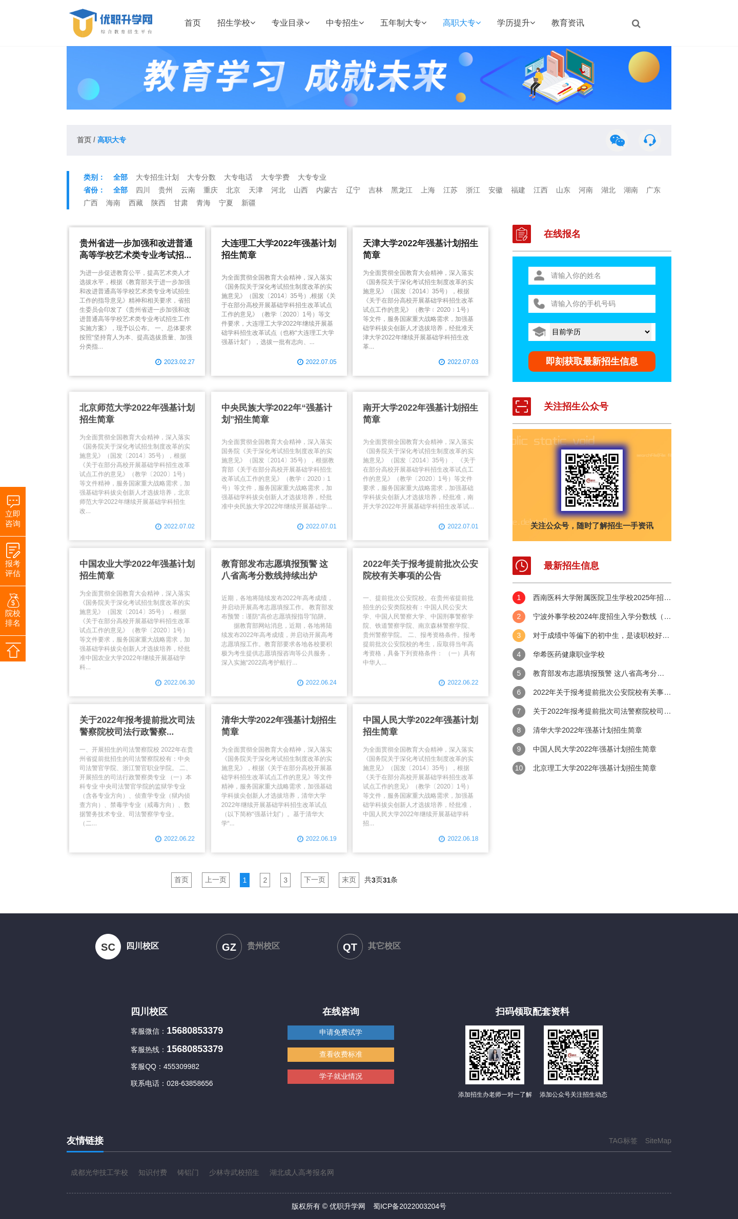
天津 (256, 190)
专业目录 (291, 22)
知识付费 (152, 1172)
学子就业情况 (340, 1076)
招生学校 (236, 22)
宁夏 (226, 203)
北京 (233, 190)
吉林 (375, 190)
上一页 (216, 879)
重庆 (210, 190)
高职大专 (462, 22)
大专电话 (238, 177)
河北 (278, 190)
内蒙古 (327, 190)
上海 (428, 190)
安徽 (495, 190)
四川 (143, 190)
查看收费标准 (340, 1054)
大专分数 (201, 177)
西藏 (136, 203)
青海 (203, 203)
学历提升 (516, 22)
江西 (541, 190)
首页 (192, 22)
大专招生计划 (157, 177)
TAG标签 (623, 1141)
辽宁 (353, 190)
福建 (518, 190)
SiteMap (658, 1141)
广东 (653, 190)
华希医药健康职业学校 (569, 654)
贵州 (165, 190)
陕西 (158, 203)
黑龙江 (402, 190)
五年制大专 (403, 22)
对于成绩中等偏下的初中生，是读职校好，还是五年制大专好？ (602, 635)
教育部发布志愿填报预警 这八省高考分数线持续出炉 (602, 673)
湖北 (608, 190)
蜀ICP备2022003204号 (409, 1206)
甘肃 (181, 203)
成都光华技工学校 (99, 1172)
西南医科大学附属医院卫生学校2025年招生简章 (602, 597)
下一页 (314, 879)
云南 (188, 190)
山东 (563, 190)
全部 (120, 177)
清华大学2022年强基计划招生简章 (587, 730)
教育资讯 (567, 22)
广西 (91, 203)
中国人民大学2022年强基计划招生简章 (595, 749)
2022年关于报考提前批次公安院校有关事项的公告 (602, 692)
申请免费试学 (340, 1032)
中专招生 (345, 22)
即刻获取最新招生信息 (592, 361)
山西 (301, 190)
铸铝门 (188, 1172)
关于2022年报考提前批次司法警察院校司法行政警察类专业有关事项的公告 (602, 711)
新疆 (248, 203)
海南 (113, 203)
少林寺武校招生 (234, 1172)
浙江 (473, 190)
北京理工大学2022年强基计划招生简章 (595, 768)
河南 (586, 190)
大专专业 (312, 177)
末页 (349, 879)
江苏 (450, 190)
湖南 (631, 190)
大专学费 (275, 177)
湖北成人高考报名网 (302, 1172)
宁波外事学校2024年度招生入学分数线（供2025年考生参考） (602, 616)
